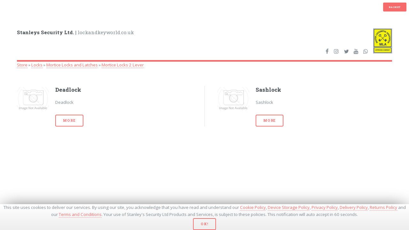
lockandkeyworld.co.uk (75, 32)
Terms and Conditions (80, 214)
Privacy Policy (325, 207)
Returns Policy (383, 207)
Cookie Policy (253, 207)
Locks (36, 65)
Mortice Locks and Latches (72, 65)
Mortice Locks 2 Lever (123, 65)
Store (22, 65)
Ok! (204, 224)
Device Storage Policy (289, 207)
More (69, 120)
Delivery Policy (354, 207)
